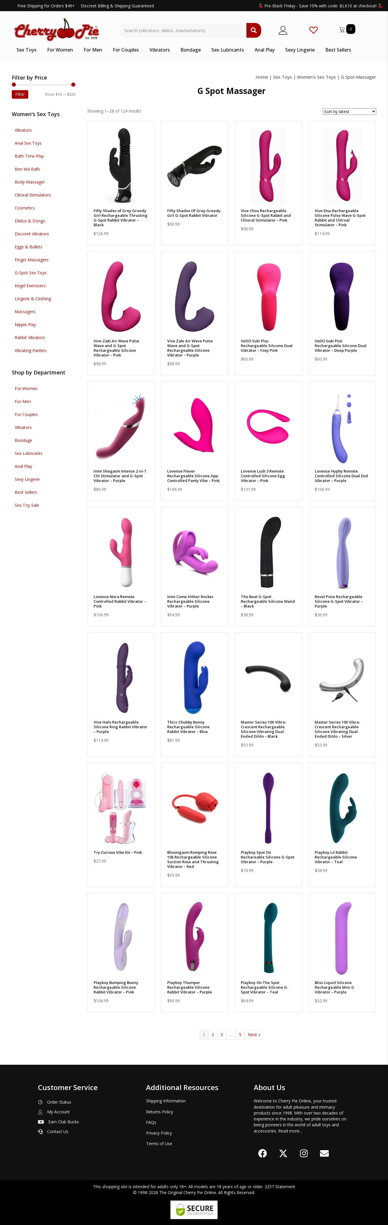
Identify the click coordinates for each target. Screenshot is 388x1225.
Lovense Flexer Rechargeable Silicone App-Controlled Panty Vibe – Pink (193, 475)
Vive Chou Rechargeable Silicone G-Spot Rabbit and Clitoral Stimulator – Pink (266, 215)
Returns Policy (159, 1112)
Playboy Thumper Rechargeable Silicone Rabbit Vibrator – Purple (189, 987)
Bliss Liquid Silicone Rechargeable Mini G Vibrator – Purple (334, 987)
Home (262, 77)
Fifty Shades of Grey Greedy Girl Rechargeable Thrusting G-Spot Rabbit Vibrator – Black (120, 217)
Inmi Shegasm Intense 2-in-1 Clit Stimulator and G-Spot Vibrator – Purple (120, 475)
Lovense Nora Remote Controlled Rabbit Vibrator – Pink (120, 601)
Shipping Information (166, 1101)
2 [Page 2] (213, 1034)
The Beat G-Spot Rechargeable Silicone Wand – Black (268, 601)
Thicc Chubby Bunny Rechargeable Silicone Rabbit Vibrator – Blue (188, 726)
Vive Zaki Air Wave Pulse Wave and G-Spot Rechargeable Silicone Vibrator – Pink (116, 348)
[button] (262, 1153)
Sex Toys (282, 77)
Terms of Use (159, 1143)
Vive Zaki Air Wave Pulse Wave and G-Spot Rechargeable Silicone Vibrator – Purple (190, 348)
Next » (254, 1034)
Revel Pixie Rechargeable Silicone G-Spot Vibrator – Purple (339, 601)
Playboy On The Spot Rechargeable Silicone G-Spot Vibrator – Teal (264, 987)
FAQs (151, 1122)
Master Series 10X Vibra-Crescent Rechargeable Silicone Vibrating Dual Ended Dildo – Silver (337, 729)
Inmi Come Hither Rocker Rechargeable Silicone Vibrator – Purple (190, 601)
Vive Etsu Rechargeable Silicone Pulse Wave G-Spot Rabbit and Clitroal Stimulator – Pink (340, 217)
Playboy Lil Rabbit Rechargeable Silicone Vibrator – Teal (336, 857)
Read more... (290, 1131)
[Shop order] (349, 111)
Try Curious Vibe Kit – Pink (118, 852)
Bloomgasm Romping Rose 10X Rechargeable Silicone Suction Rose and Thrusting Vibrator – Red (193, 859)
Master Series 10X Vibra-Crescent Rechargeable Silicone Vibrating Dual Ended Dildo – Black (263, 729)
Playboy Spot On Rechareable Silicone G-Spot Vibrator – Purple (267, 857)
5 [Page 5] (240, 1034)
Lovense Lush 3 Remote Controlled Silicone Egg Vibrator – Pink (263, 475)
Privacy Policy (159, 1133)
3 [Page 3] (221, 1034)
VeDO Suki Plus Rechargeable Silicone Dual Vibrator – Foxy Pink (267, 345)
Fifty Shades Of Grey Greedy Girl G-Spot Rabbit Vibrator (193, 213)
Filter (20, 94)
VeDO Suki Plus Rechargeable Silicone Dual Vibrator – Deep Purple (341, 345)
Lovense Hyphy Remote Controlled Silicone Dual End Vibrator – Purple (341, 475)
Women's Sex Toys (316, 77)
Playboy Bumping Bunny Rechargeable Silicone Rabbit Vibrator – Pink (116, 987)
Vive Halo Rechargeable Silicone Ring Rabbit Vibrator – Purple (120, 726)
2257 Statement (280, 1186)
